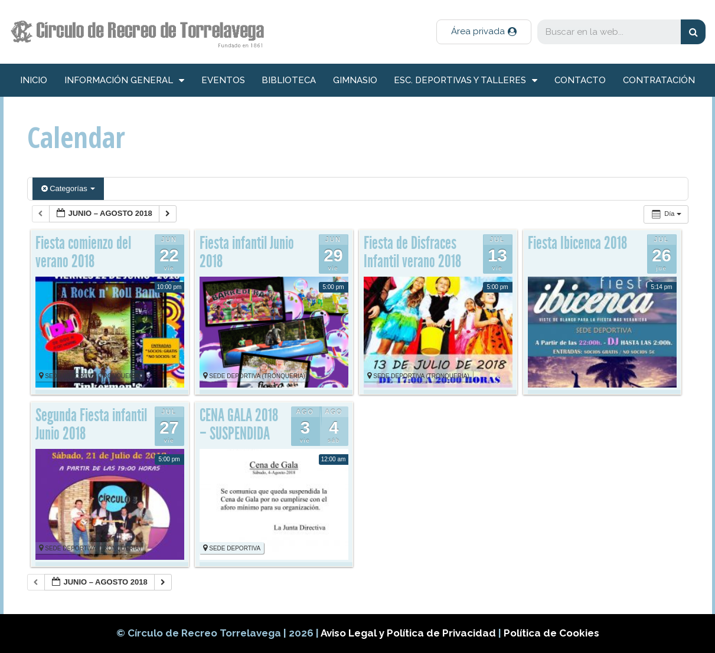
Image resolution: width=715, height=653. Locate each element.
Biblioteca (289, 80)
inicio (33, 80)
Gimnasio (355, 80)
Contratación (659, 80)
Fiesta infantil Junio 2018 (247, 252)
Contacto (580, 80)
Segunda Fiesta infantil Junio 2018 (91, 425)
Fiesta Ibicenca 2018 (577, 243)
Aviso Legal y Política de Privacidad (409, 633)
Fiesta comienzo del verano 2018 (83, 252)
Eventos (223, 80)
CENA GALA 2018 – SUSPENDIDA (239, 425)
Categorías (68, 188)
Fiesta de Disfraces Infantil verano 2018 (412, 252)
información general (124, 80)
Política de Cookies (551, 633)
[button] (483, 31)
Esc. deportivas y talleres (465, 80)
